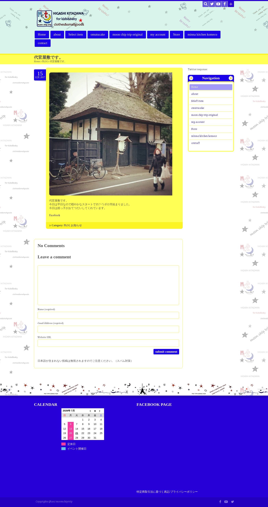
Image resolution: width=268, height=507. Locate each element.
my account (158, 34)
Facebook (54, 215)
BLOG (45, 61)
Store (177, 34)
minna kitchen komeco (203, 34)
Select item (76, 34)
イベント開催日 (76, 448)
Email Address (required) (51, 323)
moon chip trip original (128, 34)
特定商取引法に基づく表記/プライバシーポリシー (167, 492)
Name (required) (46, 309)
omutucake (98, 34)
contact (42, 43)
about (57, 34)
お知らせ (76, 225)
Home (42, 34)
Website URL (44, 337)
